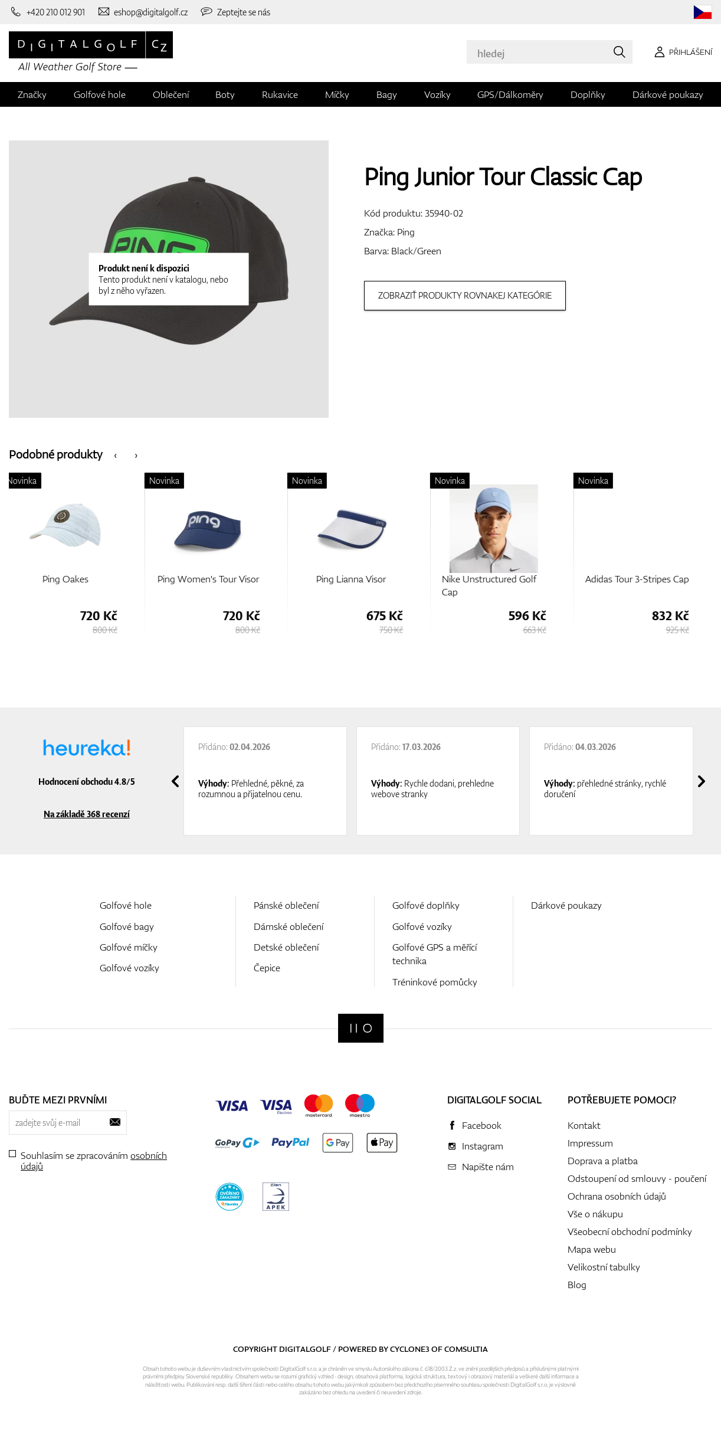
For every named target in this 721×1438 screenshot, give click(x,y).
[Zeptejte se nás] (234, 12)
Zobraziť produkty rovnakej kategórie (465, 295)
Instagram (482, 1145)
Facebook (482, 1125)
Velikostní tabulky (604, 1266)
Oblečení (171, 94)
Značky (32, 94)
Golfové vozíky (129, 967)
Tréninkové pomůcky (434, 981)
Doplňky (588, 94)
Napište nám (488, 1166)
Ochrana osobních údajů (617, 1196)
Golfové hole (100, 94)
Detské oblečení (286, 947)
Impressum (590, 1142)
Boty (225, 94)
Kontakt (584, 1125)
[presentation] (115, 454)
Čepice (267, 967)
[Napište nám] (142, 12)
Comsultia (466, 1349)
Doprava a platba (603, 1160)
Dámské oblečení (288, 926)
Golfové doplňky (426, 905)
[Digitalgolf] (361, 1028)
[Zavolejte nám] (47, 12)
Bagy (386, 94)
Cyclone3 (410, 1349)
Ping (406, 231)
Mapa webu (592, 1249)
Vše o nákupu (595, 1213)
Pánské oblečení (286, 905)
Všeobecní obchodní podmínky (630, 1231)
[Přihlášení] (681, 51)
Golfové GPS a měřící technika (434, 954)
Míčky (337, 94)
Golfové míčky (129, 947)
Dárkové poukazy (667, 94)
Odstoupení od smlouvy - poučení (637, 1178)
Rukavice (280, 94)
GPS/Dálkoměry (510, 94)
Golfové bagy (127, 926)
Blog (577, 1284)
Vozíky (437, 94)
